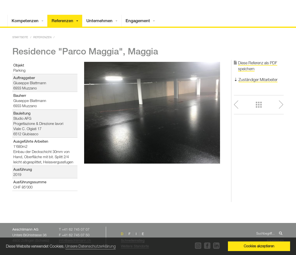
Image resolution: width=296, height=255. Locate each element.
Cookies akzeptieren (259, 246)
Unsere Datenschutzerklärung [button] (90, 246)
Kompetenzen (25, 20)
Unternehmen (99, 20)
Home (258, 13)
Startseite (20, 37)
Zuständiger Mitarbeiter (258, 79)
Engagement (138, 20)
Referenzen (62, 20)
